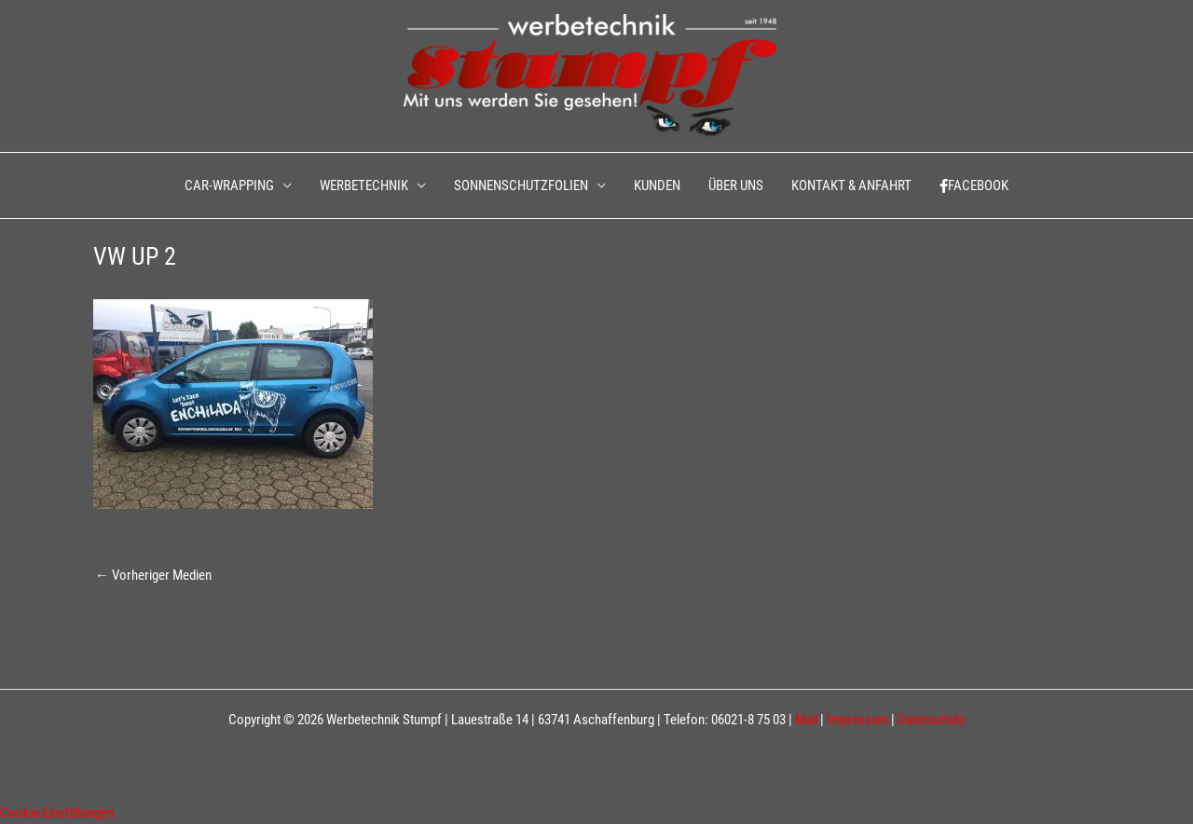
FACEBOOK (973, 185)
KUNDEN (657, 185)
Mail (806, 719)
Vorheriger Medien (153, 575)
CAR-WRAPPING (229, 185)
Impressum (857, 719)
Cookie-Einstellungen (57, 812)
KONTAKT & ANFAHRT (851, 185)
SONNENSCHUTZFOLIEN (521, 185)
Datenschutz (932, 719)
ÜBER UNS (735, 185)
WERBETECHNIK (364, 185)
